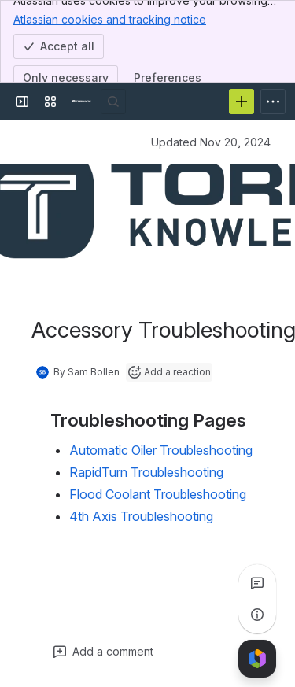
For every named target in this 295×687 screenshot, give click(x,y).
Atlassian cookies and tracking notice (109, 19)
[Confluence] (81, 101)
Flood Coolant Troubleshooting (157, 494)
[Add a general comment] (103, 651)
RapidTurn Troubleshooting (146, 472)
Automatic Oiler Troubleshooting (161, 450)
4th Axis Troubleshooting (141, 516)
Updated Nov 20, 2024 (211, 142)
